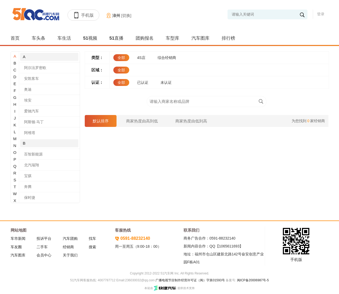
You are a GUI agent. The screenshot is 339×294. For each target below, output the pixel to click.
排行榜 (228, 38)
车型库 (172, 38)
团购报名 (145, 38)
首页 (15, 38)
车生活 (64, 38)
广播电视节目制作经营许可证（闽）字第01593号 (190, 280)
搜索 (92, 247)
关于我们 (70, 255)
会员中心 (44, 255)
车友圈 (16, 247)
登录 (320, 14)
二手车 (42, 247)
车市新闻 (18, 238)
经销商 (68, 247)
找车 (92, 238)
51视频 (90, 38)
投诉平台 (44, 238)
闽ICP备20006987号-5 (252, 280)
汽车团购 (70, 238)
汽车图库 (200, 38)
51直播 (116, 38)
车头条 (38, 38)
